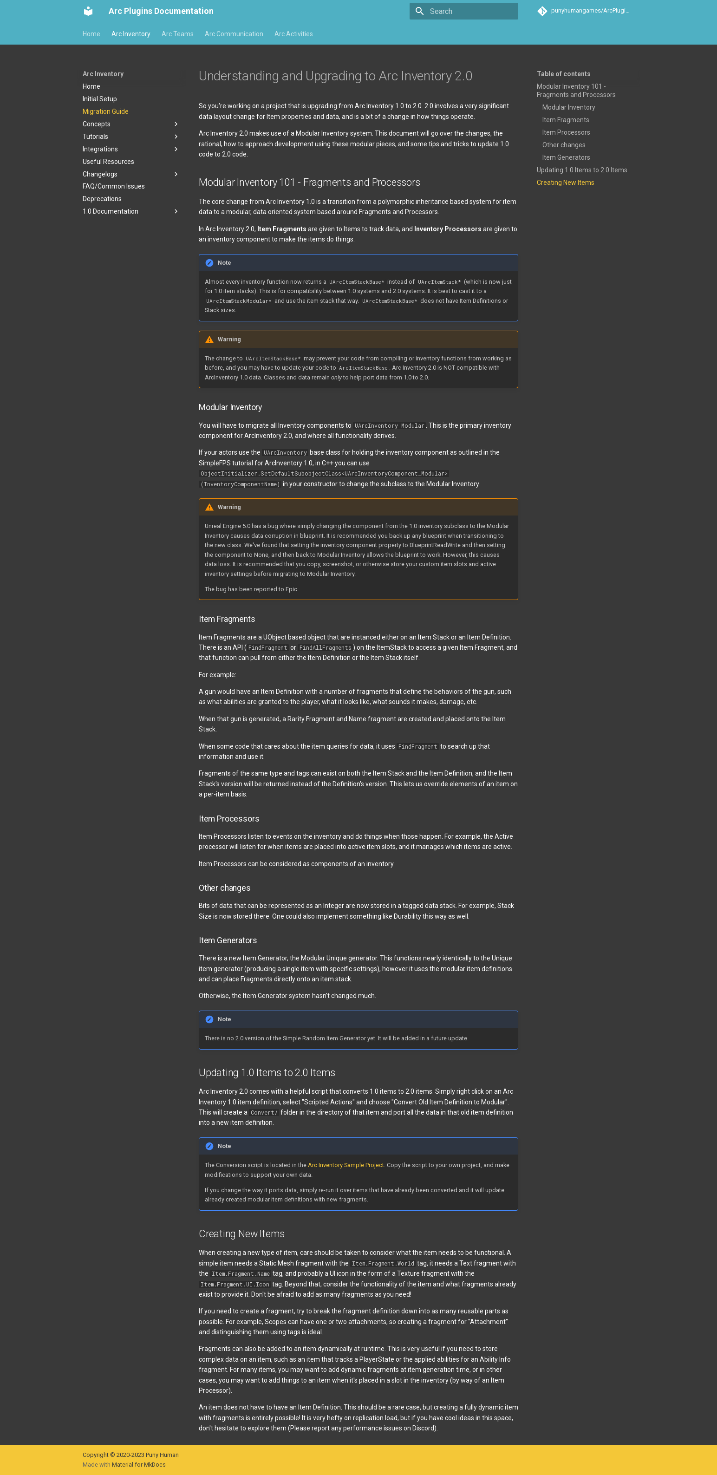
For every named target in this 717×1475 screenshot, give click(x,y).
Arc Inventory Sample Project (346, 1165)
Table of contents (564, 74)
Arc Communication (234, 34)
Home (91, 34)
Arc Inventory (130, 34)
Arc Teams (178, 34)
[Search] (464, 11)
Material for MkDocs (139, 1464)
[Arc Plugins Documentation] (88, 11)
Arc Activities (293, 34)
